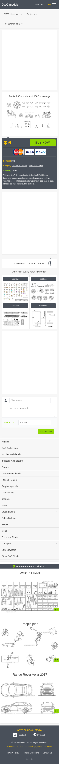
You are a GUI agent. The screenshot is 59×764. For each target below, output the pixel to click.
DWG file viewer (13, 14)
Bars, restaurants (36, 166)
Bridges (5, 467)
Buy (49, 5)
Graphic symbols (10, 486)
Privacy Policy (13, 753)
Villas (4, 531)
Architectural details (11, 454)
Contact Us (47, 753)
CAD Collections (10, 448)
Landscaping (8, 492)
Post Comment (46, 432)
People (5, 524)
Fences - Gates (9, 480)
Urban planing (29, 512)
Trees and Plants (10, 537)
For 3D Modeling (13, 23)
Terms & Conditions (30, 753)
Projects (32, 14)
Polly (15, 170)
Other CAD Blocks (19, 166)
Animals (5, 441)
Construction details (11, 473)
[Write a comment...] (32, 412)
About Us (29, 759)
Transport (29, 544)
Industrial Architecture (12, 461)
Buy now (42, 142)
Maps (4, 505)
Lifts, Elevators (9, 550)
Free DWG (39, 5)
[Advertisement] (29, 60)
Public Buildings (29, 518)
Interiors (29, 499)
